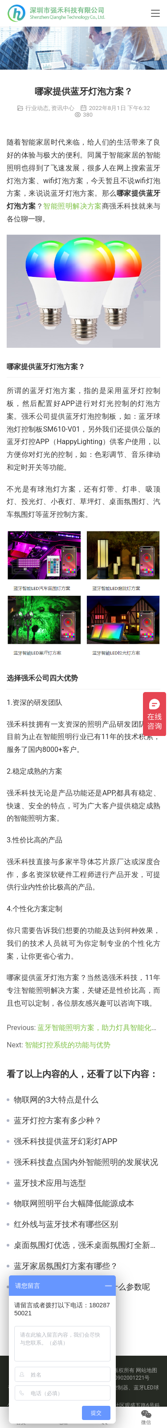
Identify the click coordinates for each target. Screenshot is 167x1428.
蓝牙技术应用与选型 (50, 1183)
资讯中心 (62, 108)
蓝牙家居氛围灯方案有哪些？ (66, 1266)
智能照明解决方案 (72, 206)
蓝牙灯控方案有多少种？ (58, 1120)
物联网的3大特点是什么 (56, 1099)
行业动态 (37, 108)
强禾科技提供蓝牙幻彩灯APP (65, 1141)
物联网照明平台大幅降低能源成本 (74, 1203)
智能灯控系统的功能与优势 (67, 1045)
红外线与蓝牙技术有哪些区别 (66, 1224)
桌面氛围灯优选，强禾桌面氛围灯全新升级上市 (87, 1245)
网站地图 (146, 1370)
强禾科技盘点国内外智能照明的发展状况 (86, 1162)
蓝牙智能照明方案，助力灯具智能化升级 (101, 1027)
